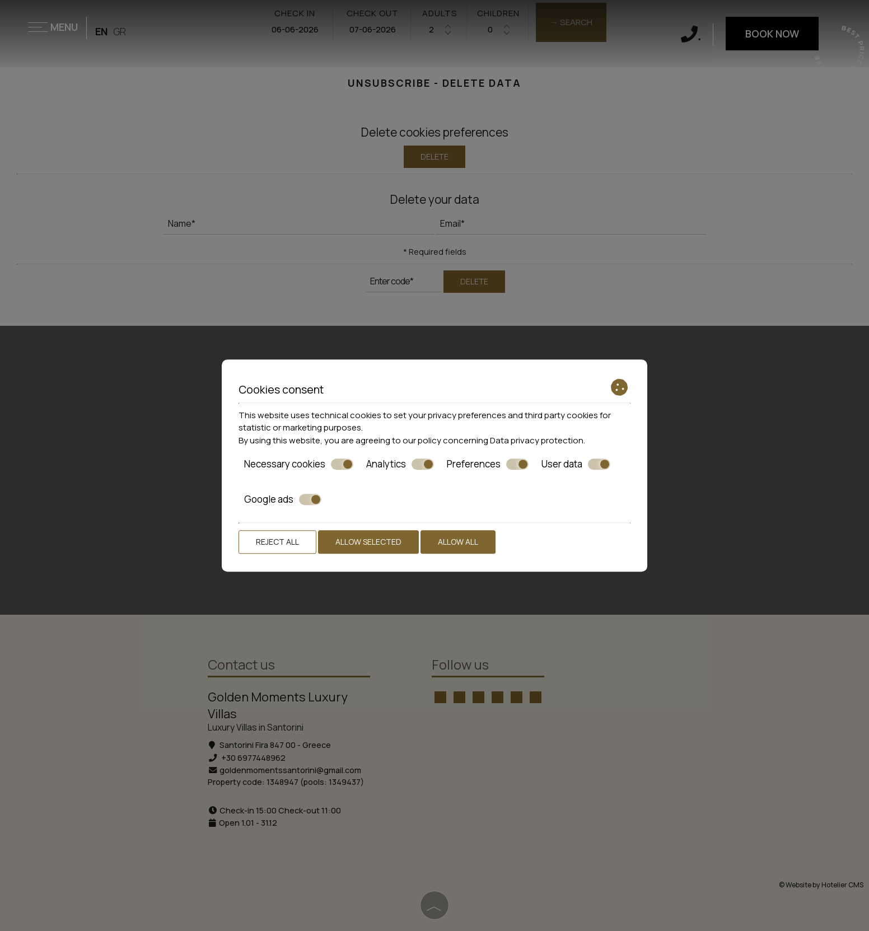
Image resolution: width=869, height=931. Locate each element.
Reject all (277, 541)
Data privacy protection (536, 440)
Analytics (400, 464)
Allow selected (368, 541)
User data (575, 464)
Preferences (488, 464)
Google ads (282, 499)
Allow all (458, 541)
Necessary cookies (298, 464)
